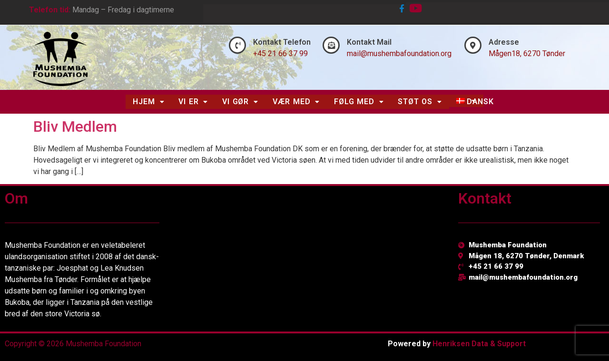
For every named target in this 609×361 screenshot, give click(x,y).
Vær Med (296, 101)
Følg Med (358, 101)
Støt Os (420, 101)
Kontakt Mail (369, 42)
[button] (148, 102)
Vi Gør (240, 101)
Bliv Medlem (75, 126)
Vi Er (193, 101)
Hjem (148, 101)
